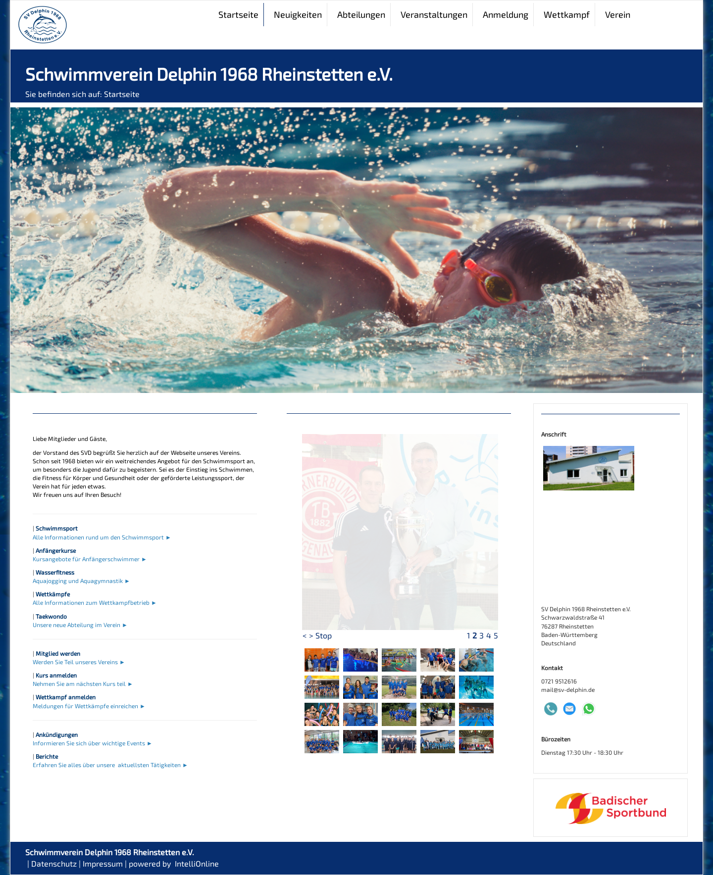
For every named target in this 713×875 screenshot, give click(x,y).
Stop (323, 635)
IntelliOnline (197, 863)
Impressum (103, 863)
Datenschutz (54, 863)
